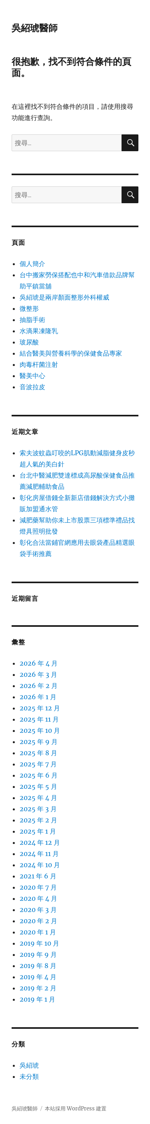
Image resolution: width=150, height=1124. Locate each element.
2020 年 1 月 (38, 932)
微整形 (29, 308)
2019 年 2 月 (38, 988)
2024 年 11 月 (39, 854)
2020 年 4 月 (38, 898)
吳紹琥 (29, 1065)
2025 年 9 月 (39, 742)
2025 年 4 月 (38, 798)
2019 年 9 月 (38, 954)
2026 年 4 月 (39, 663)
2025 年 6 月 (39, 775)
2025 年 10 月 (40, 730)
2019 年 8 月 (38, 966)
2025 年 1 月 (38, 831)
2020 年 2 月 (38, 921)
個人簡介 (32, 264)
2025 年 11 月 (39, 719)
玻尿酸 (29, 342)
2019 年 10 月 (39, 943)
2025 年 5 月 (38, 786)
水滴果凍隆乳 (39, 331)
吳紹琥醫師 (35, 28)
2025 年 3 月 (38, 809)
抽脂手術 (32, 320)
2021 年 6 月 (38, 876)
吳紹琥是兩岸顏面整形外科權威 (64, 297)
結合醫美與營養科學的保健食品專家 (71, 353)
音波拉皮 (32, 387)
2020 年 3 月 (38, 910)
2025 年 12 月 (40, 708)
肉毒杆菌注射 (39, 364)
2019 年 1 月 (37, 999)
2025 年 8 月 (38, 753)
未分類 (29, 1076)
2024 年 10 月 (40, 865)
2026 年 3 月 (38, 674)
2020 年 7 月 (38, 887)
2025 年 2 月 (38, 820)
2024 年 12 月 (40, 842)
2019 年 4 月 (38, 977)
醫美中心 (32, 376)
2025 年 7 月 (38, 764)
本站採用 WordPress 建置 (75, 1108)
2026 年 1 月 (38, 697)
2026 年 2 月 (39, 686)
